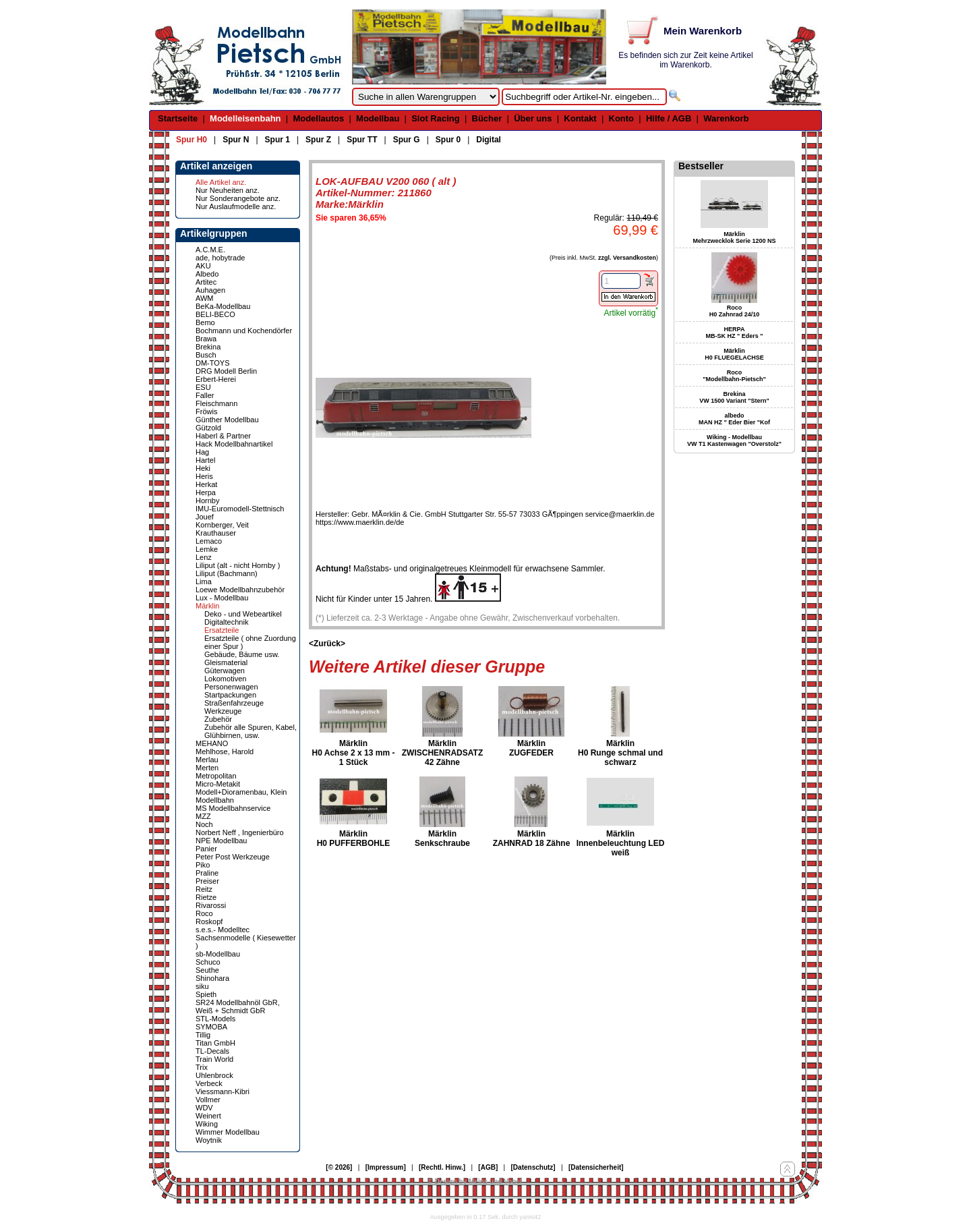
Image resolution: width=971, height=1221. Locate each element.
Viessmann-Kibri (222, 1091)
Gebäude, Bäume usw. (241, 654)
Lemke (207, 549)
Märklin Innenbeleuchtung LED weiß (621, 843)
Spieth (206, 994)
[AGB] (488, 1167)
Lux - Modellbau (222, 598)
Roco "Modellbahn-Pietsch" (734, 375)
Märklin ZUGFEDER (531, 748)
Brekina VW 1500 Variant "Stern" (734, 397)
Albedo (207, 274)
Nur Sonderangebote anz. (238, 198)
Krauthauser (216, 533)
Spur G (406, 139)
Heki (203, 468)
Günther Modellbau (227, 420)
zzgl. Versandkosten (627, 257)
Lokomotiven (225, 679)
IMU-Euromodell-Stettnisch (240, 509)
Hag (202, 452)
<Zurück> (327, 643)
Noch (204, 824)
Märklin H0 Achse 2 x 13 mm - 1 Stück (353, 753)
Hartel (205, 460)
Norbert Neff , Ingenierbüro (240, 832)
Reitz (204, 889)
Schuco (208, 962)
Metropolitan (216, 776)
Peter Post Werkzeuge (233, 857)
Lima (204, 581)
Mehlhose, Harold (225, 751)
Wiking (207, 1124)
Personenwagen (231, 687)
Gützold (208, 428)
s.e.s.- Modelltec (222, 930)
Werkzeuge (222, 711)
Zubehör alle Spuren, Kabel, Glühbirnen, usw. (250, 731)
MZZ (203, 816)
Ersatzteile (221, 630)
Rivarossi (211, 905)
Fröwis (206, 411)
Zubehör (218, 719)
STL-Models (215, 1019)
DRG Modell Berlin (226, 371)
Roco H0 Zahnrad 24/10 (734, 311)
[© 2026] (339, 1167)
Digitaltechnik (226, 622)
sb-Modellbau (218, 954)
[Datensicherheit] (596, 1167)
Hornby (207, 500)
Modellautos (318, 118)
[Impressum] (385, 1167)
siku (202, 986)
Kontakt (580, 118)
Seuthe (207, 970)
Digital (488, 139)
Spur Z (318, 139)
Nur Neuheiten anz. (228, 190)
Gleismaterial (225, 662)
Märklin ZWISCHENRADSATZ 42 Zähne (442, 753)
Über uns (533, 118)
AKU (203, 266)
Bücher (487, 118)
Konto (622, 118)
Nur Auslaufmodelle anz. (236, 206)
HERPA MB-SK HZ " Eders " (734, 332)
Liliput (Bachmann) (227, 573)
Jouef (205, 517)
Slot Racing (435, 118)
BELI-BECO (215, 314)
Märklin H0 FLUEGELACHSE (734, 354)
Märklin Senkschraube (442, 838)
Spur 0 (448, 139)
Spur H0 (191, 139)
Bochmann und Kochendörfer (244, 330)
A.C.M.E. (210, 250)
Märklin (207, 606)
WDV (204, 1108)
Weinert (208, 1116)
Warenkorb (725, 118)
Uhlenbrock (214, 1075)
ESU (203, 387)
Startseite (178, 118)
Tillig (203, 1035)
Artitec (206, 282)
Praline (207, 873)
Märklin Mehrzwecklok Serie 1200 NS (734, 237)
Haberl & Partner (223, 436)
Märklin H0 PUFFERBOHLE (353, 838)
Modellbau (377, 118)
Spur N (236, 139)
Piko (203, 865)
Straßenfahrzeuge (234, 703)
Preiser (207, 881)
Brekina (208, 347)
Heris (204, 476)
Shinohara (212, 978)
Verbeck (209, 1083)
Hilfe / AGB (668, 118)
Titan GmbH (215, 1043)
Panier (206, 849)
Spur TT (362, 139)
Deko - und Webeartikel (243, 614)
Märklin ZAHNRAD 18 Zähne (531, 838)
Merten (207, 768)
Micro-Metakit (218, 784)
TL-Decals (212, 1051)
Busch (206, 355)
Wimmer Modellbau (228, 1132)
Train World (214, 1059)
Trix (202, 1067)
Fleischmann (216, 403)
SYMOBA (211, 1027)
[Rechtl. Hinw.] (442, 1167)
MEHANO (212, 743)
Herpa (206, 492)
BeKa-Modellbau (223, 306)
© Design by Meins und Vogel (474, 1181)
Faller (205, 395)
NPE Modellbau (221, 840)
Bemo (205, 322)
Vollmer (208, 1100)
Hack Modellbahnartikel (234, 444)
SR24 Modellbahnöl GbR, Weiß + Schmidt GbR (238, 1006)
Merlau (207, 760)
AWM (204, 298)
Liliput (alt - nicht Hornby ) (238, 565)
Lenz (204, 557)
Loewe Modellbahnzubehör (240, 590)
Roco (204, 913)
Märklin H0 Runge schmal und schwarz (620, 753)
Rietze (206, 897)
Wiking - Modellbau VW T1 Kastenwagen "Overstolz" (734, 440)
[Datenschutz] (533, 1167)
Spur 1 (277, 139)
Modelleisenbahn (245, 118)
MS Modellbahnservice (233, 808)
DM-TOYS (213, 363)
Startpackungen (230, 695)
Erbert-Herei (216, 379)
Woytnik (209, 1140)
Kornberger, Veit (222, 525)
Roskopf (209, 921)
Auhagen (210, 290)
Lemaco (209, 541)
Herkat (206, 484)
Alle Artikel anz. (221, 182)
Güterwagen (224, 670)
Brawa (206, 339)
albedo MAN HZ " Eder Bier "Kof (734, 419)
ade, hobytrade (220, 258)
